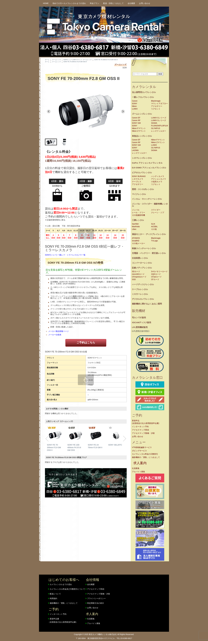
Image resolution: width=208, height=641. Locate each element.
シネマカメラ (137, 179)
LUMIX (135, 109)
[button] (51, 142)
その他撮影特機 (138, 215)
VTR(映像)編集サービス (142, 447)
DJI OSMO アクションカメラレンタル (149, 167)
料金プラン (94, 3)
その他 (154, 229)
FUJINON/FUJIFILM (159, 126)
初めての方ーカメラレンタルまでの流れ (69, 3)
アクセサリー (156, 106)
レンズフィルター (158, 131)
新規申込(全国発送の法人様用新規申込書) (145, 422)
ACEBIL (154, 226)
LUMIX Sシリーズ (158, 120)
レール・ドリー (138, 212)
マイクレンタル (139, 194)
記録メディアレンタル (142, 268)
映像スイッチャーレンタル (144, 248)
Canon (134, 101)
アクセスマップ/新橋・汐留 (143, 433)
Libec (134, 229)
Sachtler (135, 224)
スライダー (155, 210)
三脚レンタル (138, 220)
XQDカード (156, 274)
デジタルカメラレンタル (143, 299)
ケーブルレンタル (140, 289)
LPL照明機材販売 (140, 327)
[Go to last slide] (49, 111)
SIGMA (154, 123)
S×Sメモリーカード (159, 271)
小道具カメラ (156, 182)
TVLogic (154, 241)
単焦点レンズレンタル (142, 136)
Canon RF (136, 120)
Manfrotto (136, 226)
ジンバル (135, 210)
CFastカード (156, 277)
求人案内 (140, 463)
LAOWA (135, 150)
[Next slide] (123, 111)
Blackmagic (156, 101)
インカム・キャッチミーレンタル (147, 199)
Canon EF (136, 118)
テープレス (136, 182)
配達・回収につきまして (113, 3)
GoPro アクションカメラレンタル (147, 163)
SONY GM (136, 123)
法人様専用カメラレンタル (144, 92)
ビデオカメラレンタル (142, 172)
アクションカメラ (158, 179)
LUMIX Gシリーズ (158, 118)
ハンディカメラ (157, 176)
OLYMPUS (155, 128)
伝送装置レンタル (140, 258)
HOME (46, 3)
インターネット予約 (140, 426)
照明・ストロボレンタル (143, 189)
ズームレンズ (120, 64)
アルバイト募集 (138, 472)
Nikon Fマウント (139, 128)
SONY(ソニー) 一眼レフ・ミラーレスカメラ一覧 (65, 255)
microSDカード (138, 274)
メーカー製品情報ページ (58, 331)
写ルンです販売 (139, 317)
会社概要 (131, 3)
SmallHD (135, 241)
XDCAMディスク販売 (141, 322)
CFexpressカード (139, 277)
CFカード (155, 279)
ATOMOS (136, 238)
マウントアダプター (159, 103)
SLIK (153, 224)
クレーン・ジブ (157, 212)
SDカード (136, 271)
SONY (134, 103)
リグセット (155, 109)
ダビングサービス (139, 451)
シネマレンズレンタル (142, 158)
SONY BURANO (139, 176)
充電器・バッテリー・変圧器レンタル (149, 253)
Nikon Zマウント (139, 131)
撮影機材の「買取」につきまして (146, 457)
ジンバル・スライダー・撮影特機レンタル (150, 205)
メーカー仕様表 (54, 335)
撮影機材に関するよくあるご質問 (147, 304)
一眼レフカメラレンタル (143, 97)
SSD (134, 279)
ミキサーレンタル (140, 294)
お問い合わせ (144, 3)
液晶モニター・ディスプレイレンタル (149, 234)
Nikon (134, 106)
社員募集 (135, 468)
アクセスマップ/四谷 (140, 430)
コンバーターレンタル (142, 263)
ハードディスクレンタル (143, 284)
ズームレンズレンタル (142, 114)
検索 (160, 74)
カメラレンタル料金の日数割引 (145, 454)
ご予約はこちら (86, 342)
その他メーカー (138, 243)
